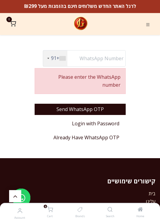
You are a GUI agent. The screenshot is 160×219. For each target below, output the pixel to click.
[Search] (110, 209)
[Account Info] (20, 210)
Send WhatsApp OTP (80, 109)
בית (152, 193)
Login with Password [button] (95, 123)
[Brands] (80, 209)
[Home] (140, 209)
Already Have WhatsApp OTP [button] (86, 137)
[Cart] (50, 210)
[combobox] (55, 58)
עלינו (150, 201)
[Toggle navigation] (148, 24)
